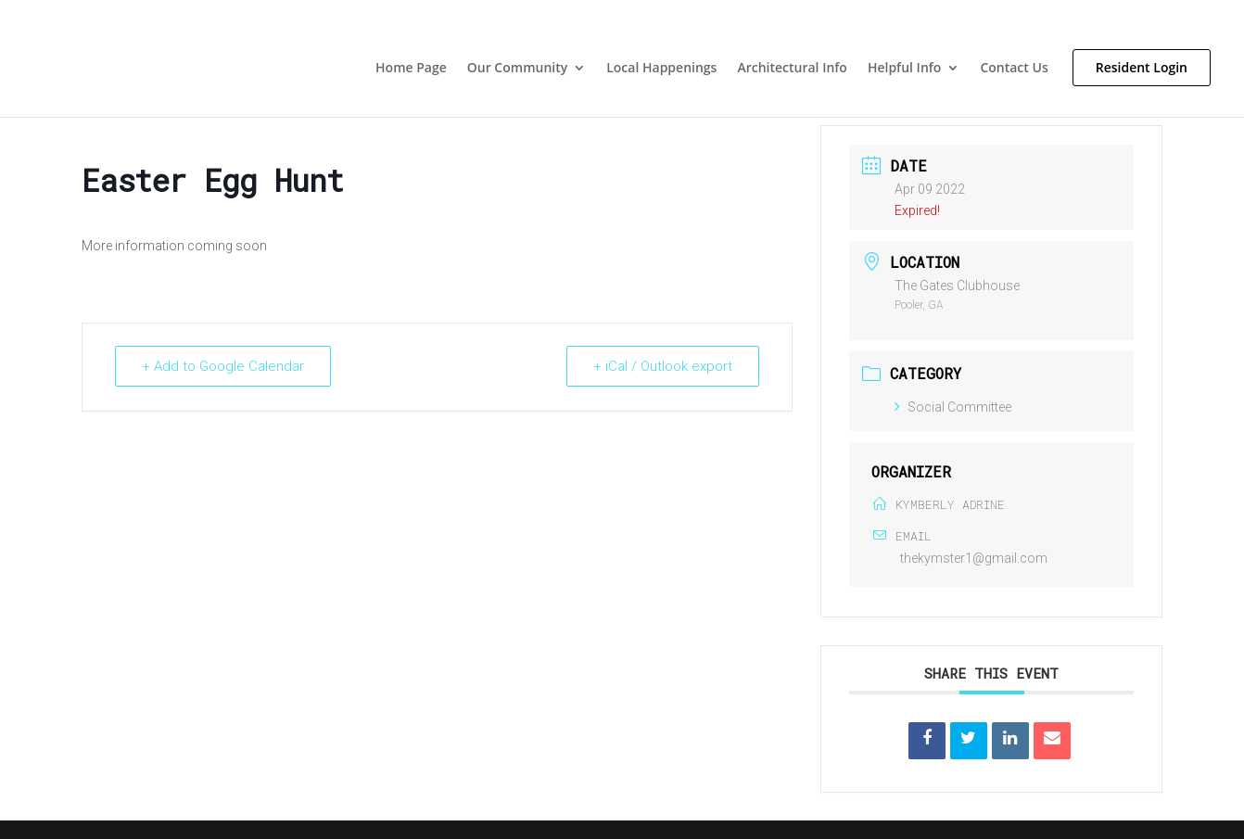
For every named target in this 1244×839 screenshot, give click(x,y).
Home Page (411, 68)
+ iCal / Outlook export (662, 366)
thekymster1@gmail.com (973, 558)
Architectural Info (792, 68)
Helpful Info (904, 68)
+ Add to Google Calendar (223, 366)
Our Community (517, 68)
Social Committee (953, 407)
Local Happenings (661, 68)
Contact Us (1013, 68)
